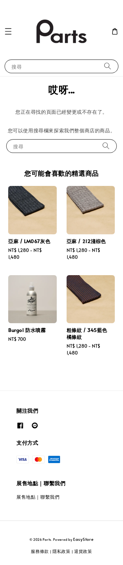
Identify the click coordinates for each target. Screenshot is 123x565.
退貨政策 (83, 551)
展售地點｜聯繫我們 (37, 497)
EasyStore (83, 539)
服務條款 (40, 551)
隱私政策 (61, 551)
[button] (8, 31)
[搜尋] (107, 66)
